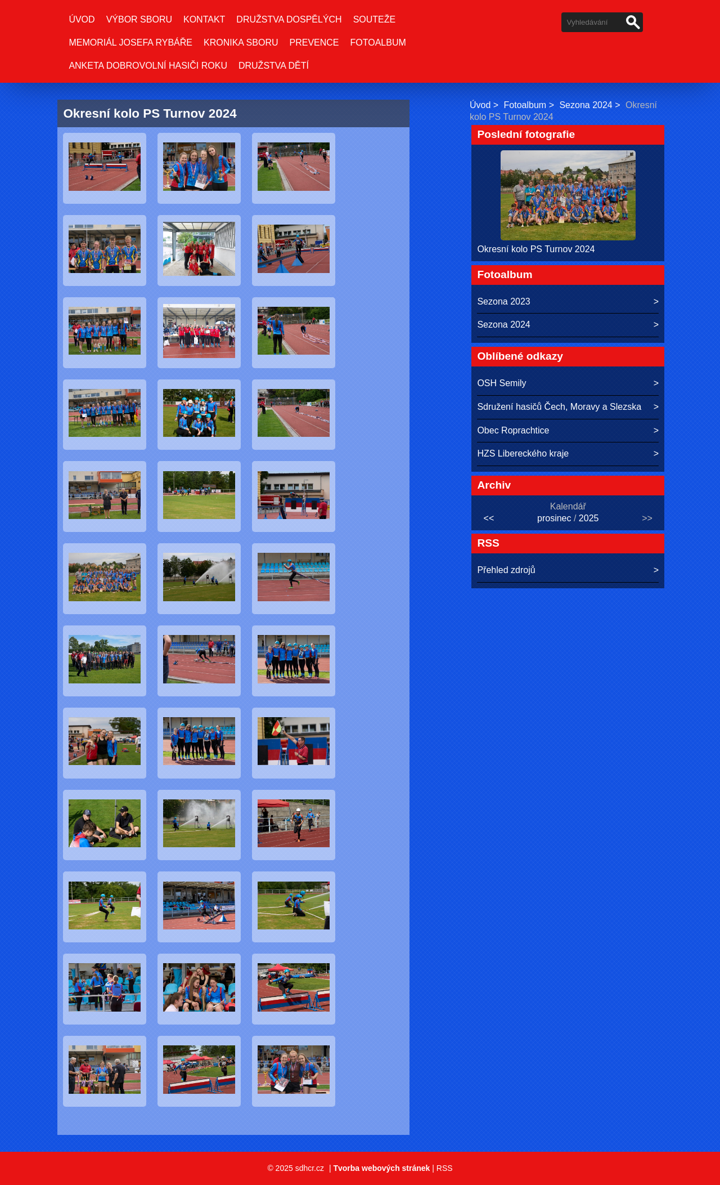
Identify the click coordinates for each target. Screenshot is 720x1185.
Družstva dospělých (288, 19)
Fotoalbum (378, 42)
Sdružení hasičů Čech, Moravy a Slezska (559, 407)
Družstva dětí (273, 65)
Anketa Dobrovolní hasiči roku (148, 65)
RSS (444, 1168)
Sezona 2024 (585, 105)
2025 (589, 518)
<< (489, 518)
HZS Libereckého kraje (523, 453)
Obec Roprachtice (513, 430)
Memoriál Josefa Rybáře (130, 42)
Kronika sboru (241, 42)
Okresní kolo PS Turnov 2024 (536, 249)
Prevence (314, 42)
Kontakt (204, 19)
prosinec (554, 518)
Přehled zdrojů (506, 570)
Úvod (81, 19)
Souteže (374, 19)
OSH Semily (501, 383)
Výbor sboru (139, 19)
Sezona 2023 (503, 301)
